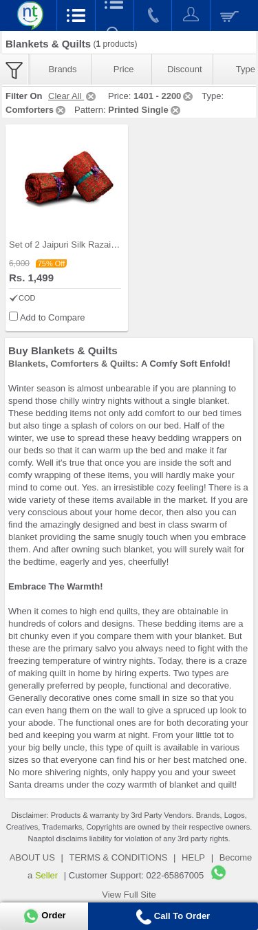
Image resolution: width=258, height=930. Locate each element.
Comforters (36, 110)
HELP (193, 857)
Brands (62, 69)
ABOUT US (32, 857)
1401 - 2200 (164, 96)
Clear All (73, 96)
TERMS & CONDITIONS (118, 857)
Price (124, 69)
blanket (22, 537)
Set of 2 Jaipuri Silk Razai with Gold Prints (92, 244)
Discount (184, 69)
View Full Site (129, 894)
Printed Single (145, 110)
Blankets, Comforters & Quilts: (73, 363)
